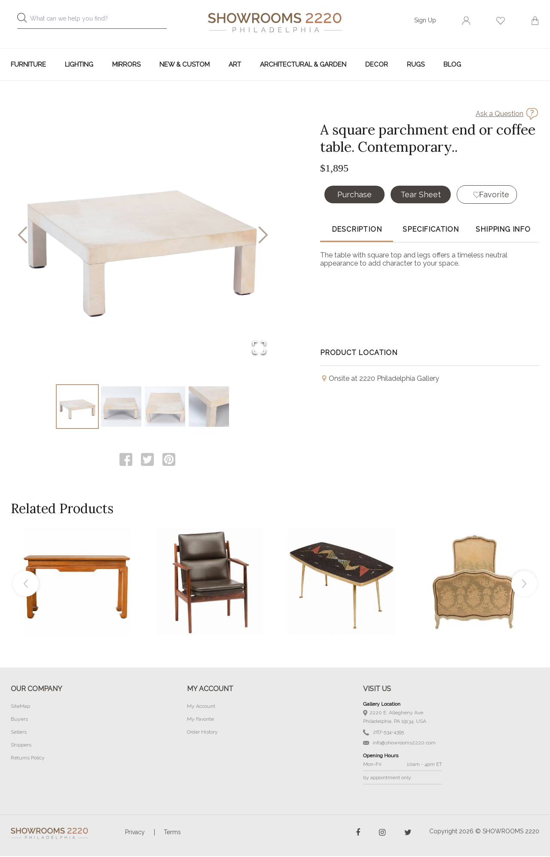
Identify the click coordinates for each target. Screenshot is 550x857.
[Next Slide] (263, 236)
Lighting (79, 64)
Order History (202, 733)
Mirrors (126, 64)
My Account (201, 707)
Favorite (495, 194)
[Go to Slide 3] (165, 407)
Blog (452, 64)
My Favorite (200, 720)
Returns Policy (28, 759)
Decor (376, 64)
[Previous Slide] (22, 236)
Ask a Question (499, 114)
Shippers (21, 746)
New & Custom (184, 64)
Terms (172, 832)
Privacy (135, 832)
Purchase (354, 194)
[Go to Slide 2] (121, 407)
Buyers (19, 720)
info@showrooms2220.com (399, 744)
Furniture (28, 64)
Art (235, 64)
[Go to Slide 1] (77, 407)
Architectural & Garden (303, 64)
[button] (143, 235)
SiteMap (20, 707)
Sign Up (425, 20)
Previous (26, 584)
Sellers (19, 733)
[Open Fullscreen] (258, 347)
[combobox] (99, 21)
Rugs (416, 64)
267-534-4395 (383, 733)
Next (524, 584)
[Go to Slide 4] (208, 407)
